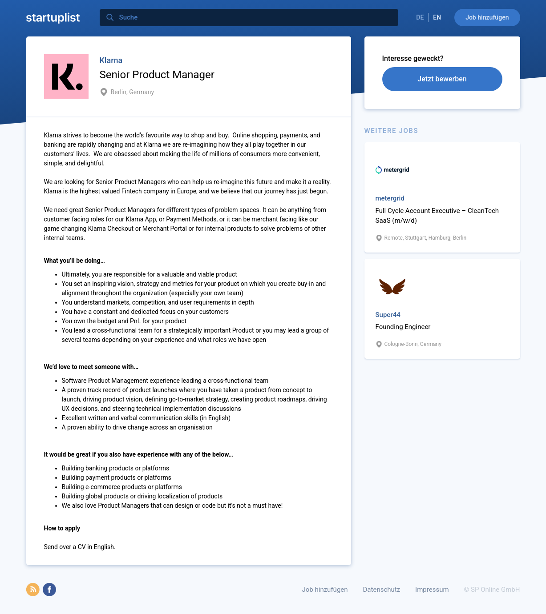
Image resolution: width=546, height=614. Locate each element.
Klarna (111, 60)
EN (437, 17)
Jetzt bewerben (441, 79)
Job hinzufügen (487, 17)
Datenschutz (381, 590)
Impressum (432, 590)
